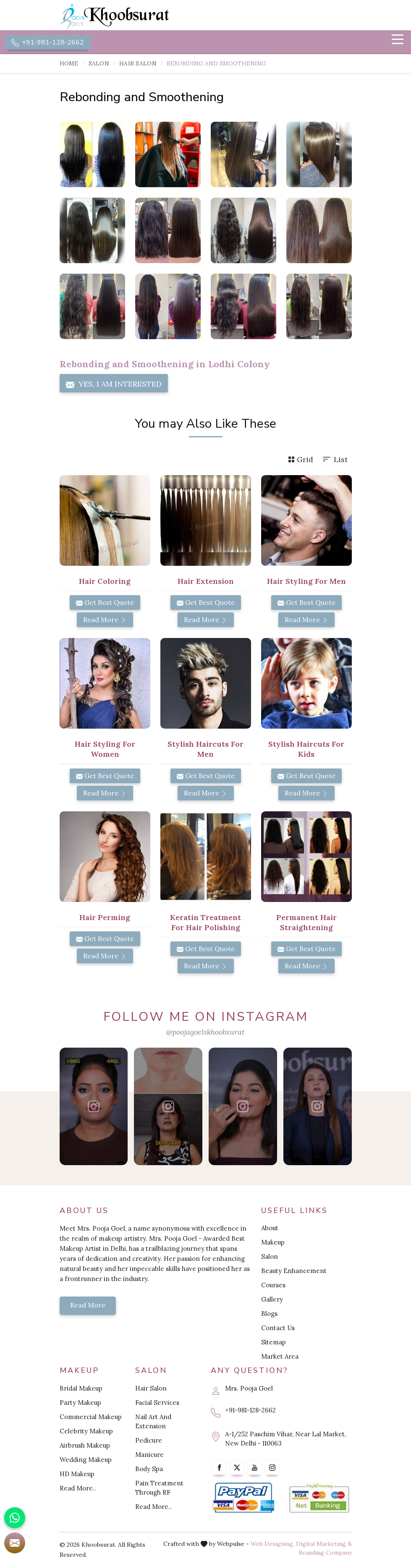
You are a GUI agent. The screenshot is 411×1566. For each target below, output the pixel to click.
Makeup (273, 1243)
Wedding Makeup (86, 1460)
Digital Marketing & (324, 1544)
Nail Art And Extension (153, 1421)
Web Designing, (272, 1544)
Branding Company (325, 1552)
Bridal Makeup (81, 1388)
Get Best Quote (105, 603)
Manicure (149, 1455)
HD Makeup (77, 1474)
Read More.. (78, 1488)
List (335, 460)
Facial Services (157, 1403)
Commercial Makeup (91, 1417)
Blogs (269, 1314)
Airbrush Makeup (85, 1445)
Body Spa (149, 1469)
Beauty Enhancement (294, 1271)
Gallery (272, 1300)
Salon (99, 64)
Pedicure (148, 1440)
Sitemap (273, 1342)
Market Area (279, 1357)
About (269, 1228)
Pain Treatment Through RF (159, 1487)
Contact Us (278, 1328)
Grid (300, 460)
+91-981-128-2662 (47, 42)
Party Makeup (80, 1403)
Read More (105, 620)
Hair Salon (138, 64)
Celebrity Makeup (86, 1431)
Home (69, 64)
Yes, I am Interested (114, 384)
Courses (273, 1285)
